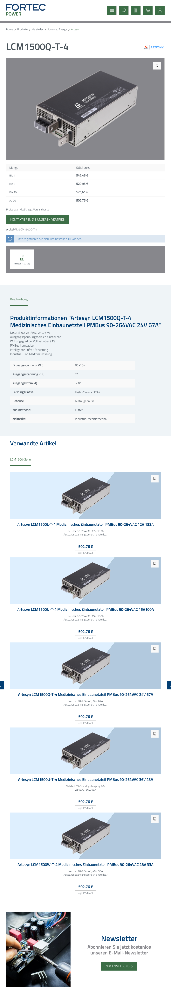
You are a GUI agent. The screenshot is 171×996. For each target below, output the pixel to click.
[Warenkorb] (147, 10)
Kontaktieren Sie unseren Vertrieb (37, 219)
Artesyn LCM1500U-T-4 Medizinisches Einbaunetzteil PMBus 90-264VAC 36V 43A (85, 779)
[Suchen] (123, 10)
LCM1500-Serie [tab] (20, 459)
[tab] (19, 301)
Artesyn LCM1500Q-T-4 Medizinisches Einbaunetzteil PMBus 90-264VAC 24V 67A (85, 694)
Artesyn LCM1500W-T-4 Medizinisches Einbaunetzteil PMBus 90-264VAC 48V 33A (85, 864)
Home (9, 29)
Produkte (22, 29)
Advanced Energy (57, 29)
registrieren (31, 238)
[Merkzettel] (135, 10)
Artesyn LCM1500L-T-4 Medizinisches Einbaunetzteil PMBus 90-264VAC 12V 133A (85, 524)
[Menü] (111, 10)
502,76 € (85, 546)
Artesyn (75, 29)
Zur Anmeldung (117, 966)
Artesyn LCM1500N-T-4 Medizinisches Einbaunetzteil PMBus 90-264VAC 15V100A (85, 609)
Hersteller (37, 29)
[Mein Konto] (159, 10)
